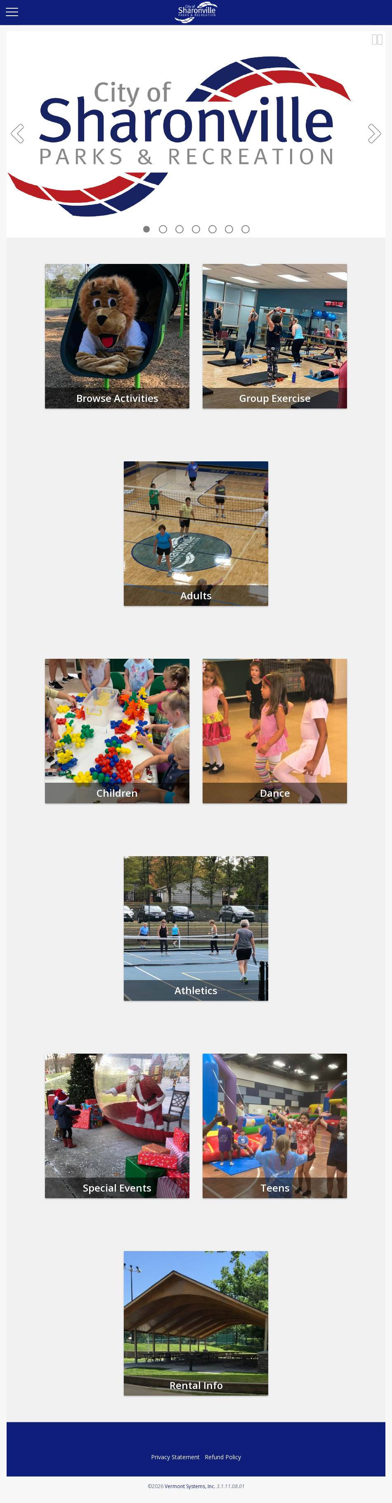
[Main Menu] (11, 11)
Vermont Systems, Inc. (190, 1486)
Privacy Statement (175, 1457)
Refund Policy (223, 1457)
